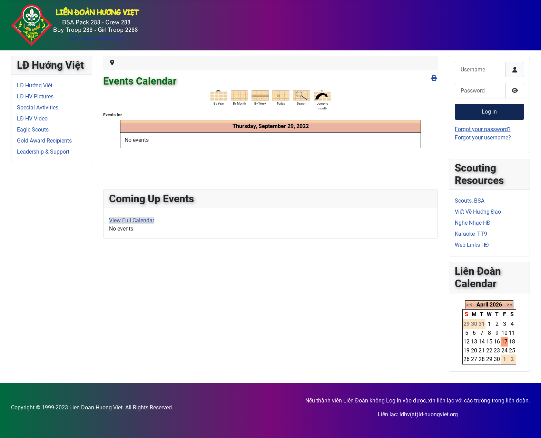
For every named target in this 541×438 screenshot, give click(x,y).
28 (482, 359)
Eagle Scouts (33, 129)
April (482, 304)
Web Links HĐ (472, 245)
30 (497, 359)
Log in (489, 111)
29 (489, 359)
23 (497, 350)
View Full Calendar (131, 220)
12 (466, 341)
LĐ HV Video (32, 118)
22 (489, 350)
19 (466, 350)
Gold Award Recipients (44, 140)
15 (489, 341)
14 (482, 341)
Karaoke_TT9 (471, 234)
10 (504, 333)
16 (497, 341)
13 (474, 341)
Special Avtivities (37, 107)
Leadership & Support (43, 151)
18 (512, 341)
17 (504, 341)
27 (474, 359)
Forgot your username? (483, 137)
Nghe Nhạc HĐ (473, 223)
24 (504, 350)
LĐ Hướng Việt (34, 85)
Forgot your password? (483, 129)
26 (466, 359)
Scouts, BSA (469, 200)
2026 (496, 304)
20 (474, 350)
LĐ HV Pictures (35, 96)
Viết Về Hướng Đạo (478, 211)
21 (482, 350)
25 (512, 350)
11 (512, 333)
